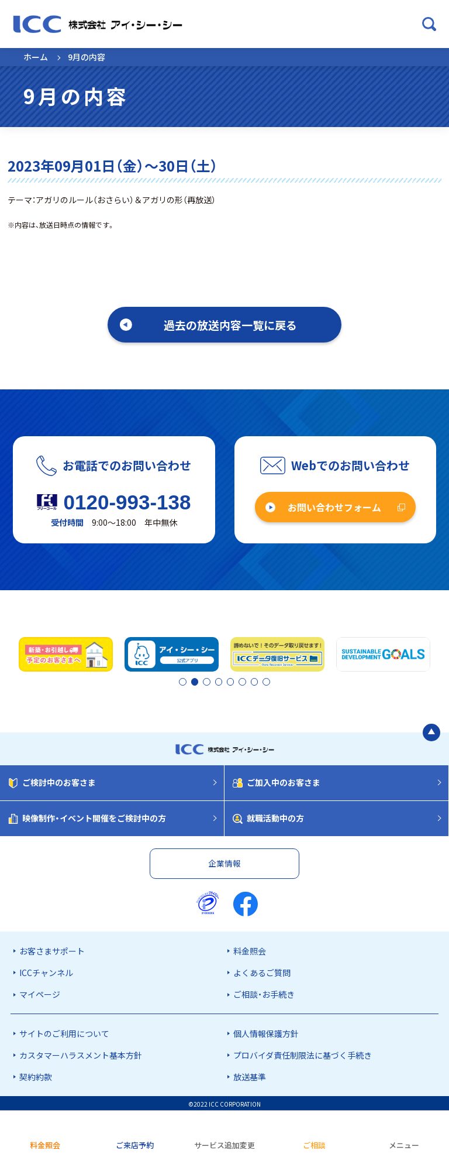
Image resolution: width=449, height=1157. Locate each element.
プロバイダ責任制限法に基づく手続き (302, 1053)
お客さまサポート (52, 949)
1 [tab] (183, 681)
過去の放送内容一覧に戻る (230, 325)
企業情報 (224, 861)
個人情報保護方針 (266, 1032)
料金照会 (249, 949)
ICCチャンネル (46, 971)
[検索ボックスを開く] (429, 24)
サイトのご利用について (64, 1032)
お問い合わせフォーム (334, 507)
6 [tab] (245, 681)
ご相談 (314, 1145)
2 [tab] (193, 681)
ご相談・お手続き (264, 992)
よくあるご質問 (262, 971)
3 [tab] (215, 681)
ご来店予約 (135, 1145)
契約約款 (35, 1075)
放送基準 (249, 1075)
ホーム (35, 57)
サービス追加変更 (224, 1145)
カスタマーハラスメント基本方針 (80, 1053)
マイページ (39, 992)
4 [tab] (225, 681)
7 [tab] (255, 681)
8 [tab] (265, 681)
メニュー (404, 1145)
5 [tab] (235, 681)
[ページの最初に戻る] (431, 730)
